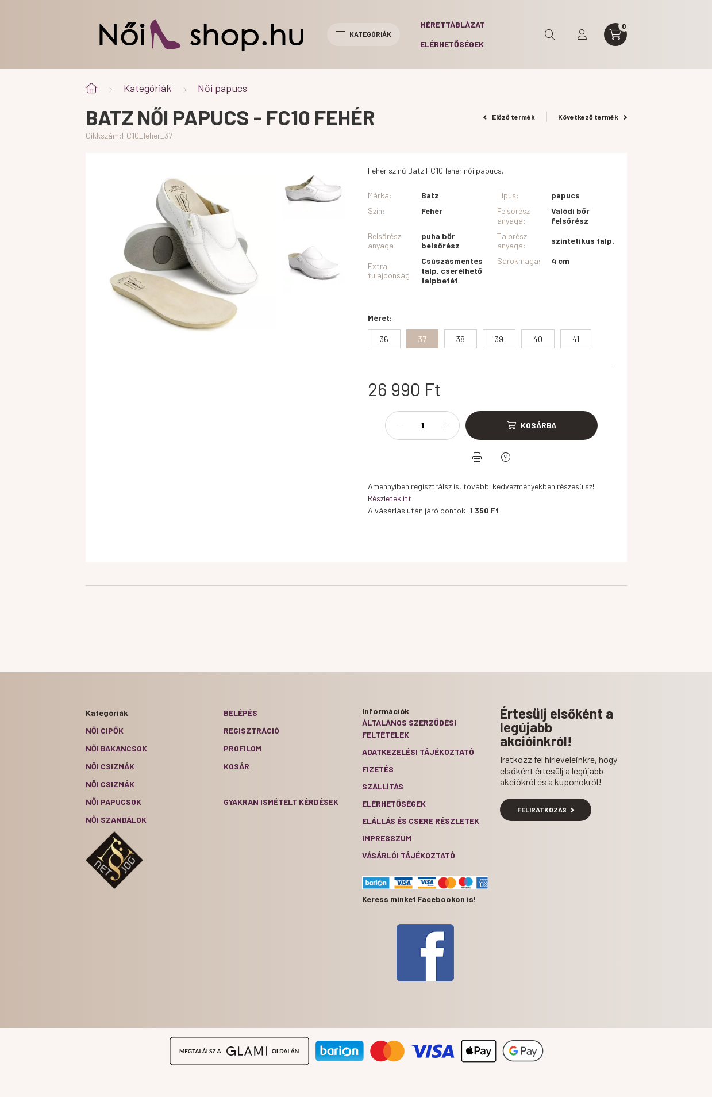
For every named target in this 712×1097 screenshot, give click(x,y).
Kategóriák (147, 88)
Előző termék (509, 117)
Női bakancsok (116, 748)
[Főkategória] (91, 88)
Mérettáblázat (452, 24)
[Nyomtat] (476, 457)
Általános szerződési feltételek (409, 728)
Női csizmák (110, 766)
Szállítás (382, 786)
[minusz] (400, 425)
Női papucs (222, 88)
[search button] (549, 34)
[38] (460, 338)
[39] (499, 338)
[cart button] (615, 34)
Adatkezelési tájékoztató (418, 752)
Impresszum (386, 838)
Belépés (240, 713)
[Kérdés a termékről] (505, 457)
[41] (575, 338)
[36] (384, 338)
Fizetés (378, 769)
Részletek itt (389, 498)
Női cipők (105, 730)
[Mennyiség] (422, 425)
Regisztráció (251, 730)
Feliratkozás (545, 810)
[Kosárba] (531, 425)
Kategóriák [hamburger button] (363, 34)
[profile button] (582, 34)
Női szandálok (116, 819)
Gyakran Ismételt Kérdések (281, 802)
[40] (538, 338)
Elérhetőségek (452, 44)
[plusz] (444, 425)
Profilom (242, 748)
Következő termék (592, 117)
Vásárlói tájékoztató (408, 855)
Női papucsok (113, 802)
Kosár (236, 766)
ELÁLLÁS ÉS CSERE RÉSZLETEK (420, 821)
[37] (422, 338)
